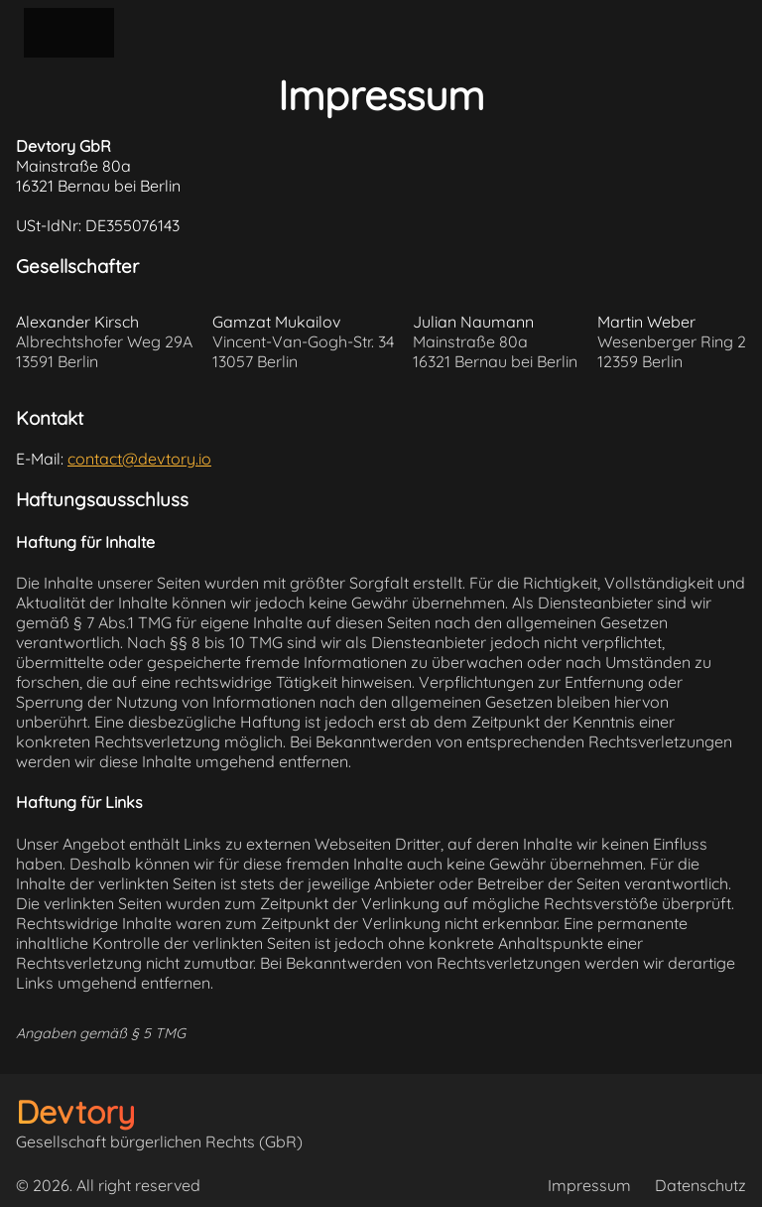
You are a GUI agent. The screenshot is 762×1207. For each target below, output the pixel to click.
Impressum (589, 1185)
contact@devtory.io (139, 459)
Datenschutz (700, 1185)
